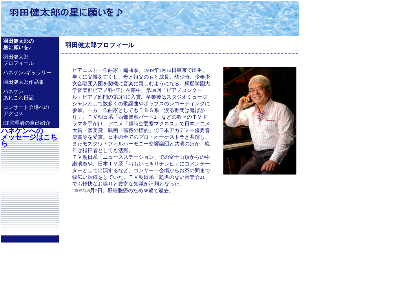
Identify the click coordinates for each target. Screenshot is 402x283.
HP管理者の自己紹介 (26, 123)
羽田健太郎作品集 (23, 82)
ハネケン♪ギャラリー (27, 72)
